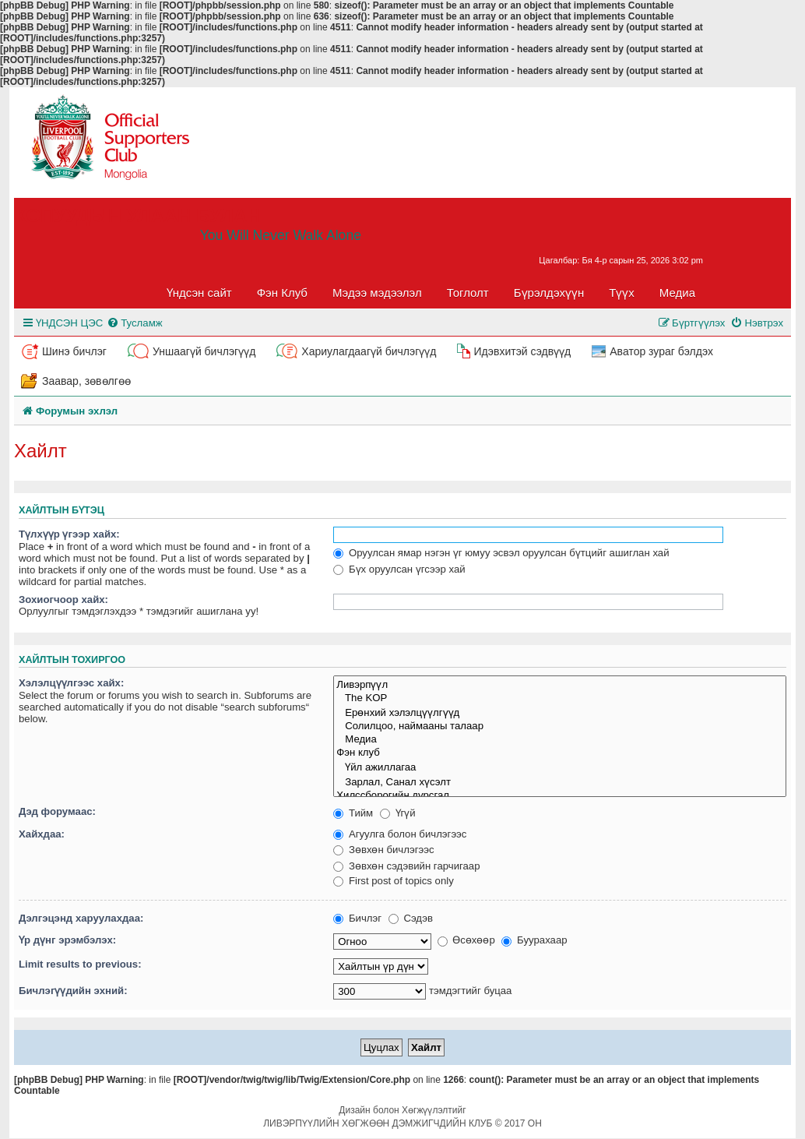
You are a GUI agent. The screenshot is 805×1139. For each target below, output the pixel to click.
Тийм (353, 813)
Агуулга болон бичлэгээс (399, 834)
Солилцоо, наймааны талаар (560, 726)
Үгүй (398, 813)
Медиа (677, 292)
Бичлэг (357, 918)
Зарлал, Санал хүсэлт (560, 781)
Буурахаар (534, 940)
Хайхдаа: (42, 834)
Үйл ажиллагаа (560, 767)
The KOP (560, 698)
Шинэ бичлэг (74, 351)
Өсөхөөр (466, 940)
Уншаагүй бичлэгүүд (204, 351)
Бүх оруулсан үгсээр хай (399, 569)
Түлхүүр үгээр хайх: (69, 534)
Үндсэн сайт (199, 292)
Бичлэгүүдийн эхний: (73, 990)
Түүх (622, 292)
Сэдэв (410, 918)
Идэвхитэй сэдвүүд (522, 351)
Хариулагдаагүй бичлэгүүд (368, 351)
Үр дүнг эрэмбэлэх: (67, 940)
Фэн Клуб (282, 292)
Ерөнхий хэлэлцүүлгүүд (560, 712)
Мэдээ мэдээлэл (377, 292)
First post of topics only (393, 881)
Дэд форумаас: (57, 811)
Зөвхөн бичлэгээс (383, 849)
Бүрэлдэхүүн (549, 292)
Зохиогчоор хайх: (63, 599)
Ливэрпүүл (560, 684)
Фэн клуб (560, 753)
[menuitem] (134, 323)
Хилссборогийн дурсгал (560, 795)
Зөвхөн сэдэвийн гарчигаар (406, 866)
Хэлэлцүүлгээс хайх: (71, 683)
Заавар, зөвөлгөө (86, 381)
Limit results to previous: (80, 964)
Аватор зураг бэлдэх (661, 351)
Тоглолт (468, 292)
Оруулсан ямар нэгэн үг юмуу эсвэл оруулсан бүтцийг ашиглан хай (501, 553)
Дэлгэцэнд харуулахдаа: (81, 918)
